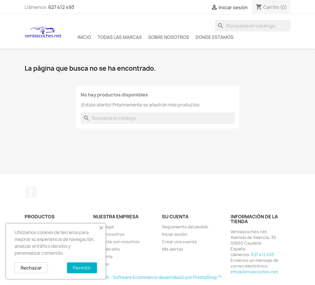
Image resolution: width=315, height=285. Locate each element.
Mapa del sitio (106, 249)
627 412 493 (61, 7)
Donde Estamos (214, 37)
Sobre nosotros (168, 37)
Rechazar (31, 268)
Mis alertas (172, 249)
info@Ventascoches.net (254, 271)
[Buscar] (252, 25)
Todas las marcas (120, 37)
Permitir (82, 268)
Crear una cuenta (179, 241)
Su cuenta (175, 216)
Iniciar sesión (174, 234)
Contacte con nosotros (116, 241)
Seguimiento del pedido (185, 226)
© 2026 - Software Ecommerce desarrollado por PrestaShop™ (157, 277)
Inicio (84, 37)
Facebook (31, 192)
